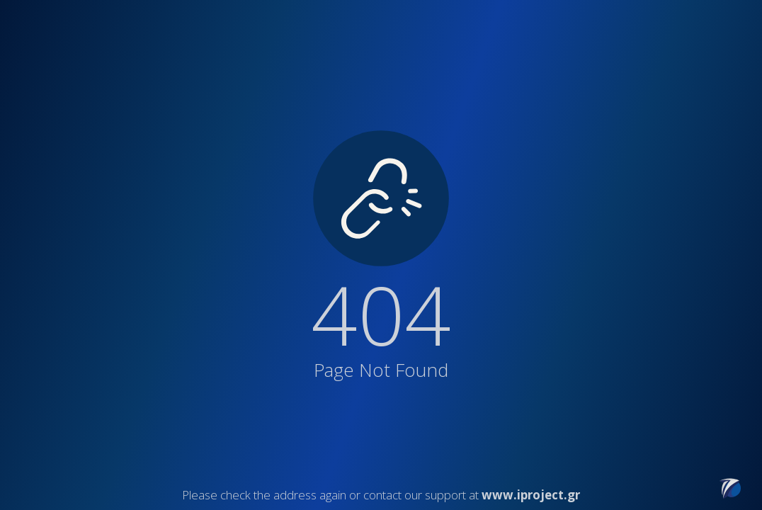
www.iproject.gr (531, 495)
